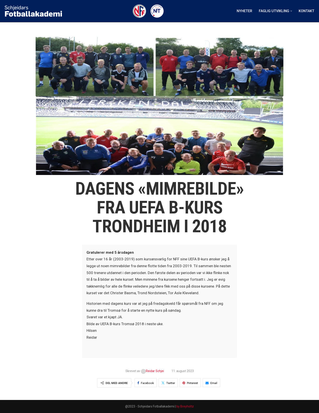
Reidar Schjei (153, 371)
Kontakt (306, 11)
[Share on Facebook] (146, 382)
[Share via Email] (211, 382)
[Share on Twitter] (168, 382)
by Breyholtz (185, 406)
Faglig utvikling (274, 11)
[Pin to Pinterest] (190, 382)
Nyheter (244, 11)
